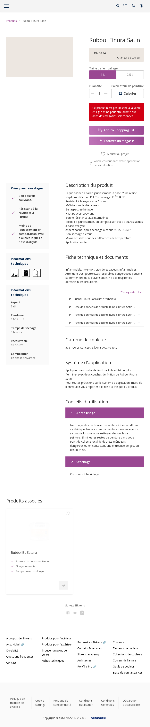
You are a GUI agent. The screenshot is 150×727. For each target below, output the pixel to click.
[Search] (118, 6)
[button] (141, 6)
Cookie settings (40, 703)
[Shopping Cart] (133, 6)
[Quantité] (99, 93)
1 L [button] (103, 75)
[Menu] (6, 6)
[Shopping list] (125, 6)
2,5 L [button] (130, 75)
